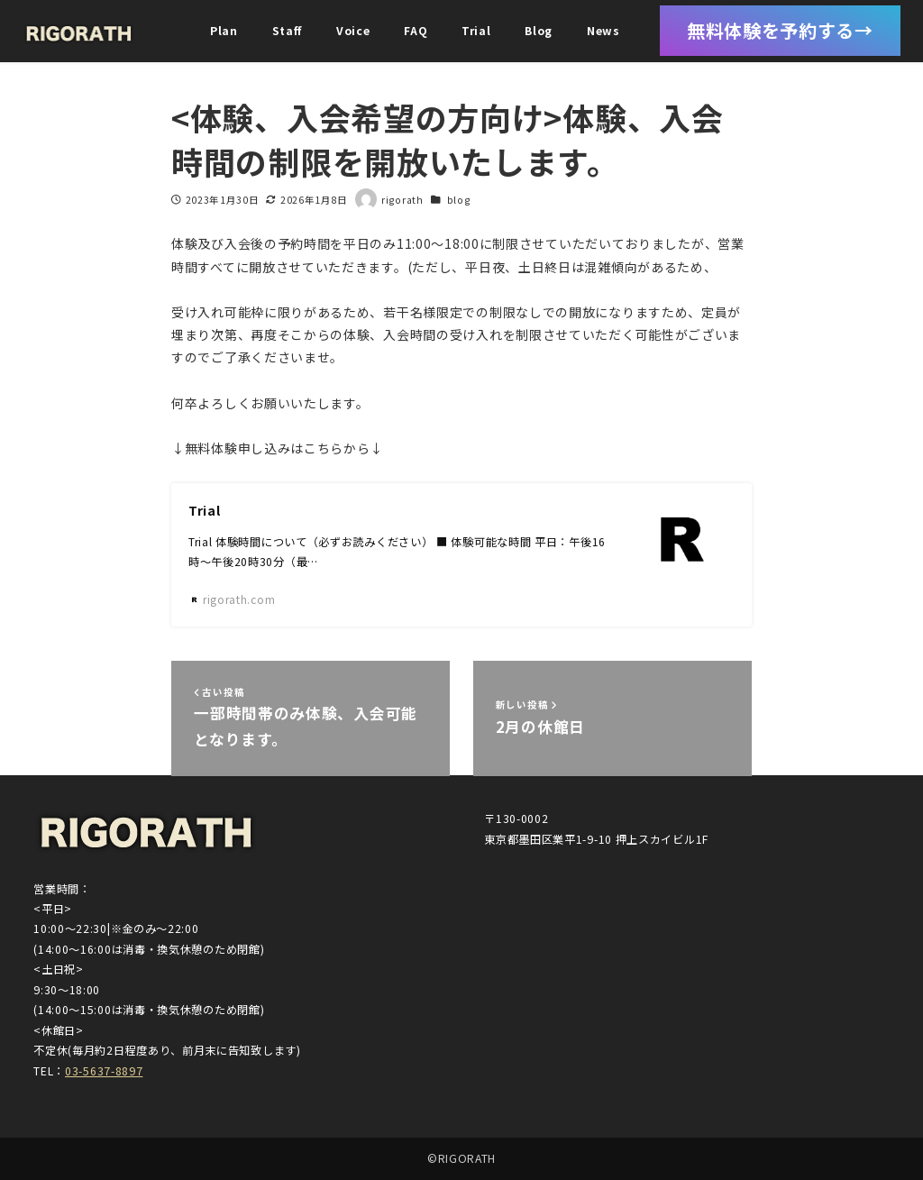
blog (459, 199)
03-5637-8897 (103, 1071)
